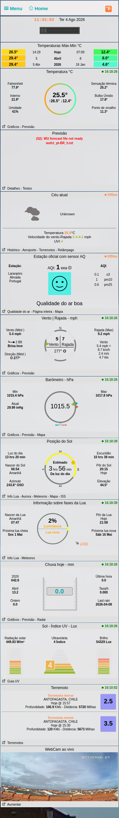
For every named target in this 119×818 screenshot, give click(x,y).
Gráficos (10, 127)
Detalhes (10, 188)
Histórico (10, 250)
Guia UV (10, 681)
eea (66, 268)
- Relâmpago (65, 250)
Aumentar (11, 804)
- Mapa (57, 311)
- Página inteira (41, 311)
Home (38, 8)
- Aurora (25, 496)
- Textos (26, 188)
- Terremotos (46, 250)
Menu (14, 8)
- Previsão (27, 127)
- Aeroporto (28, 250)
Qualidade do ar (15, 311)
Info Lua (10, 496)
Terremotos (12, 743)
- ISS (62, 496)
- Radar (40, 619)
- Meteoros (39, 496)
